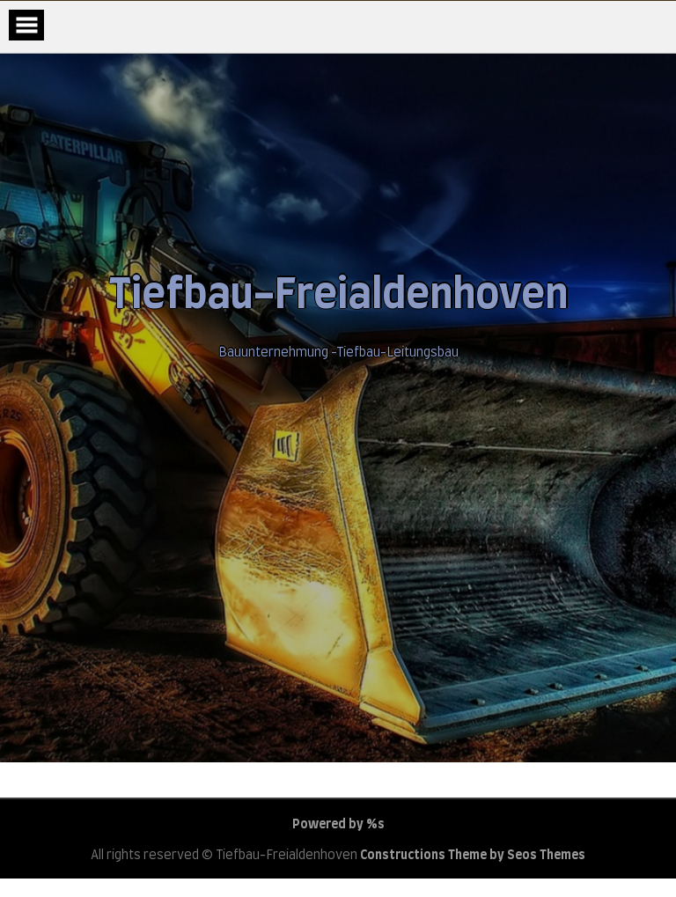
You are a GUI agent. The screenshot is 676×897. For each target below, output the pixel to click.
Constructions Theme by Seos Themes (472, 855)
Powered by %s (338, 825)
